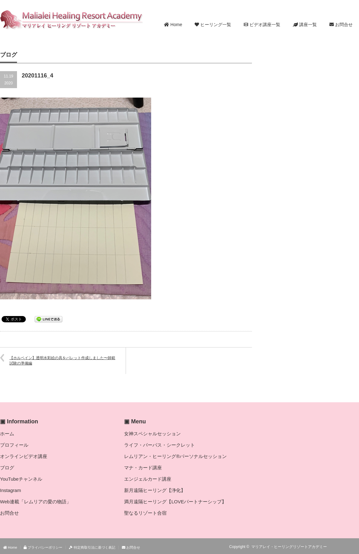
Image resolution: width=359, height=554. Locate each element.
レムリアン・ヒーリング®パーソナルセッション (175, 456)
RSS (337, 547)
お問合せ (341, 24)
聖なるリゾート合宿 (145, 513)
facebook (355, 547)
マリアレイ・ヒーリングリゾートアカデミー (289, 547)
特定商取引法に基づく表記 (92, 547)
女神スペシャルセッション (152, 433)
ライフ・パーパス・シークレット (159, 445)
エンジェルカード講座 (147, 479)
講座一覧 (305, 24)
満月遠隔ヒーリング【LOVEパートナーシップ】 (175, 501)
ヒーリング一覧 (213, 24)
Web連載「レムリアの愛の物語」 (35, 501)
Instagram (10, 490)
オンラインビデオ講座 (23, 456)
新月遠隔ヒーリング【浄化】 (154, 490)
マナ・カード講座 (143, 467)
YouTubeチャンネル (21, 479)
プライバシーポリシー (43, 547)
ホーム (7, 433)
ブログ (7, 467)
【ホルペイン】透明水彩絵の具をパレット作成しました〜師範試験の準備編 (62, 360)
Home (173, 24)
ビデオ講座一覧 (262, 24)
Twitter (346, 547)
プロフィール (14, 445)
